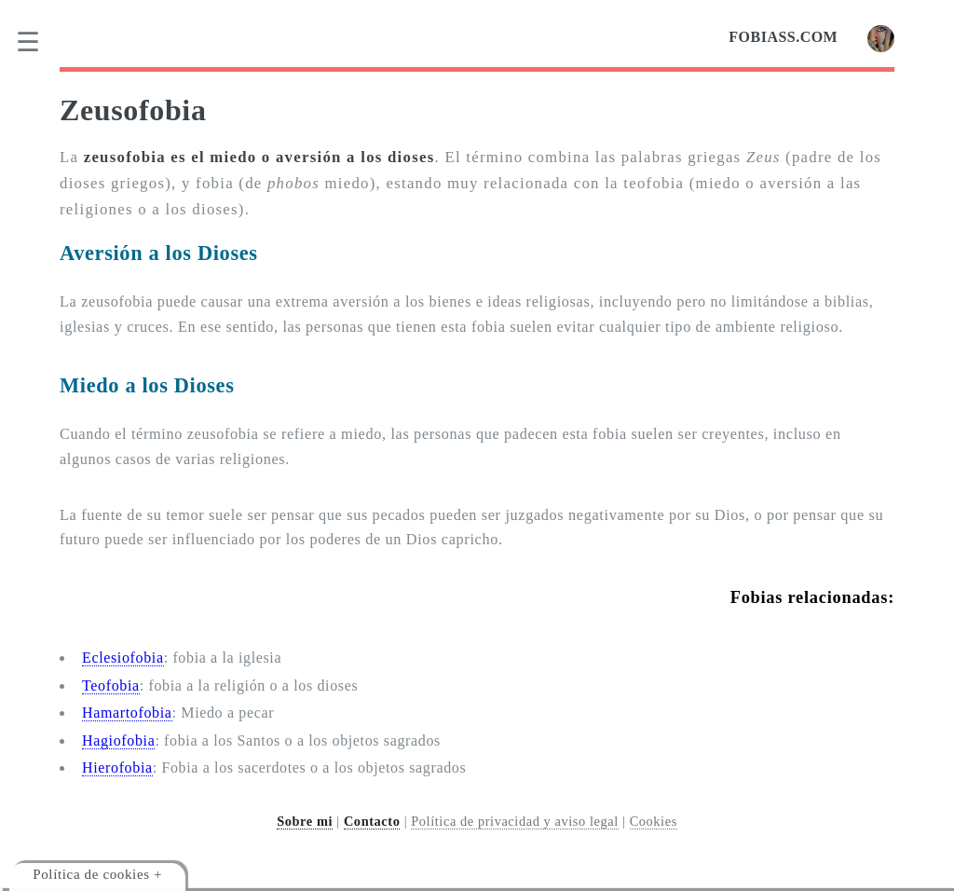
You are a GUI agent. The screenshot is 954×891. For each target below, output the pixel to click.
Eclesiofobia (123, 657)
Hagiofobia (118, 740)
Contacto (372, 821)
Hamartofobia (127, 712)
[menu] (40, 42)
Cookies (653, 821)
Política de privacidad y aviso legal (515, 821)
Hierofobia (117, 767)
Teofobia (111, 685)
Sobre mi (305, 821)
